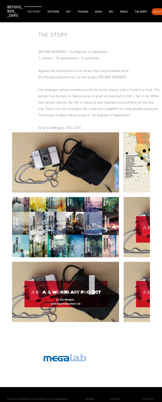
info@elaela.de (61, 399)
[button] (52, 10)
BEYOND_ (15, 7)
